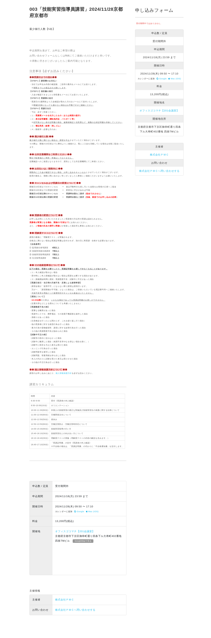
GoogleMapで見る (84, 541)
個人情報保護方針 (64, 373)
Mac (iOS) (92, 511)
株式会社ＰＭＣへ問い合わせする (75, 609)
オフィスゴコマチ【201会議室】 (75, 531)
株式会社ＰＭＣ (64, 599)
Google (79, 511)
